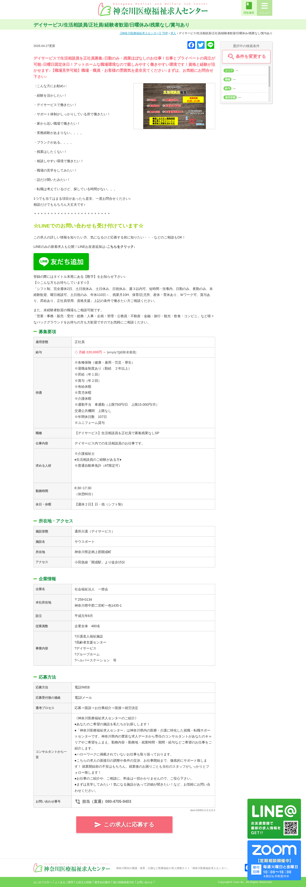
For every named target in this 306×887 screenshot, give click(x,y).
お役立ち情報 (84, 882)
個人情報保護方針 (123, 882)
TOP (143, 33)
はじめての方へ (42, 882)
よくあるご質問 (64, 882)
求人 (173, 33)
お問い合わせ (145, 882)
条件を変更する (246, 57)
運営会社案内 (102, 882)
